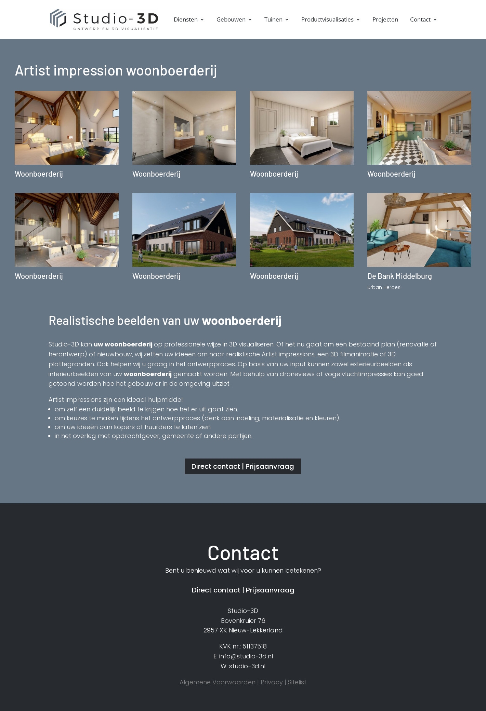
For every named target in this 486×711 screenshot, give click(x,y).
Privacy (272, 682)
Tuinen (273, 20)
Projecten (385, 20)
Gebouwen (231, 20)
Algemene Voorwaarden (217, 682)
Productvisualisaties (327, 20)
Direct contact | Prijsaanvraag (243, 466)
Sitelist (297, 682)
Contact (420, 20)
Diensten (186, 20)
